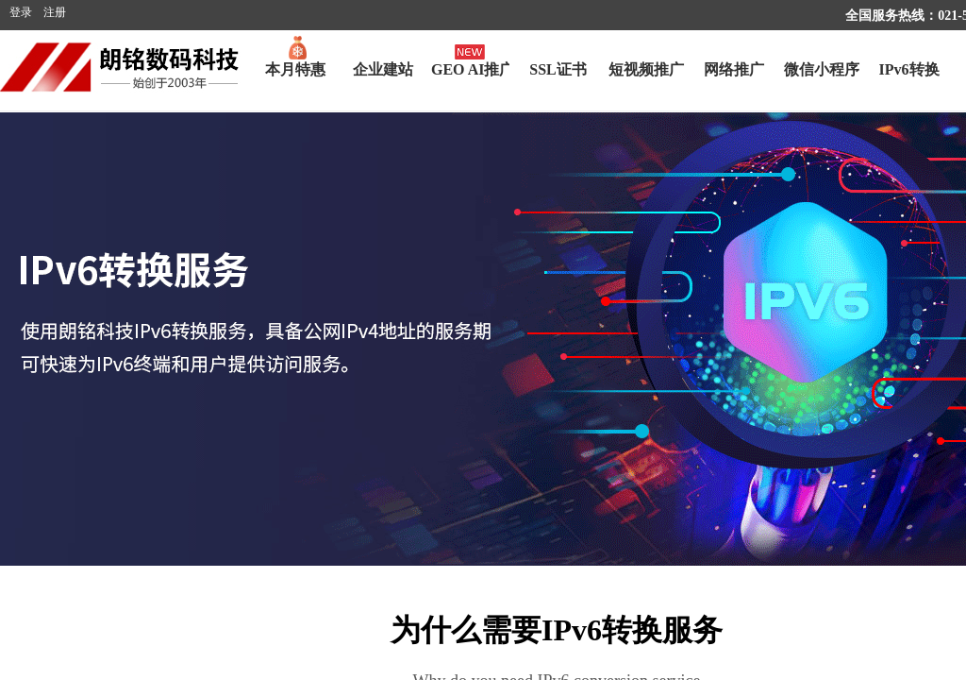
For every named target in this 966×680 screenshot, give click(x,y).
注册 (54, 12)
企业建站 (383, 69)
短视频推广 (646, 69)
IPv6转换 (909, 69)
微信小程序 (821, 69)
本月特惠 (295, 69)
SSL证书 (557, 69)
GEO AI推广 (470, 69)
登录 (20, 12)
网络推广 (734, 69)
